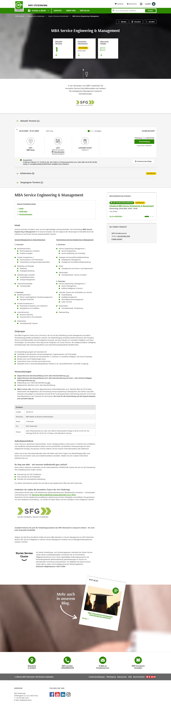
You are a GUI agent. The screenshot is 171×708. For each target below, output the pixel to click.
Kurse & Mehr (37, 10)
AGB (130, 677)
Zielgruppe (23, 210)
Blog (85, 616)
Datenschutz (122, 677)
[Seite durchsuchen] (133, 10)
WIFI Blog (84, 11)
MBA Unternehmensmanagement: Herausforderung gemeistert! (100, 614)
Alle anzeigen (115, 215)
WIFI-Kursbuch (19, 16)
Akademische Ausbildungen (36, 16)
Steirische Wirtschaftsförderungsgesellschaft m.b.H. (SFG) (54, 493)
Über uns (71, 11)
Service (58, 11)
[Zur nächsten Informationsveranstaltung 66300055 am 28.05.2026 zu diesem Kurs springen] (85, 48)
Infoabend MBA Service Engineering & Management (131, 204)
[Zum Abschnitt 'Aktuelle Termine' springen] (63, 48)
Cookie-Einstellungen (97, 677)
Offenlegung (111, 677)
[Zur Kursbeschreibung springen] (108, 48)
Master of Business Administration (58, 16)
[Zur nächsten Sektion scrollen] (85, 74)
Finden (150, 11)
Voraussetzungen (25, 213)
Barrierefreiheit (139, 677)
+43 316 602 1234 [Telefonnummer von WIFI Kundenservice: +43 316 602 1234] (123, 235)
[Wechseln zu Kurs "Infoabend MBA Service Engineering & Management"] (147, 214)
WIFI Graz (30, 149)
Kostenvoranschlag (143, 160)
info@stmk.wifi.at (25, 700)
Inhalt (21, 207)
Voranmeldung (146, 140)
